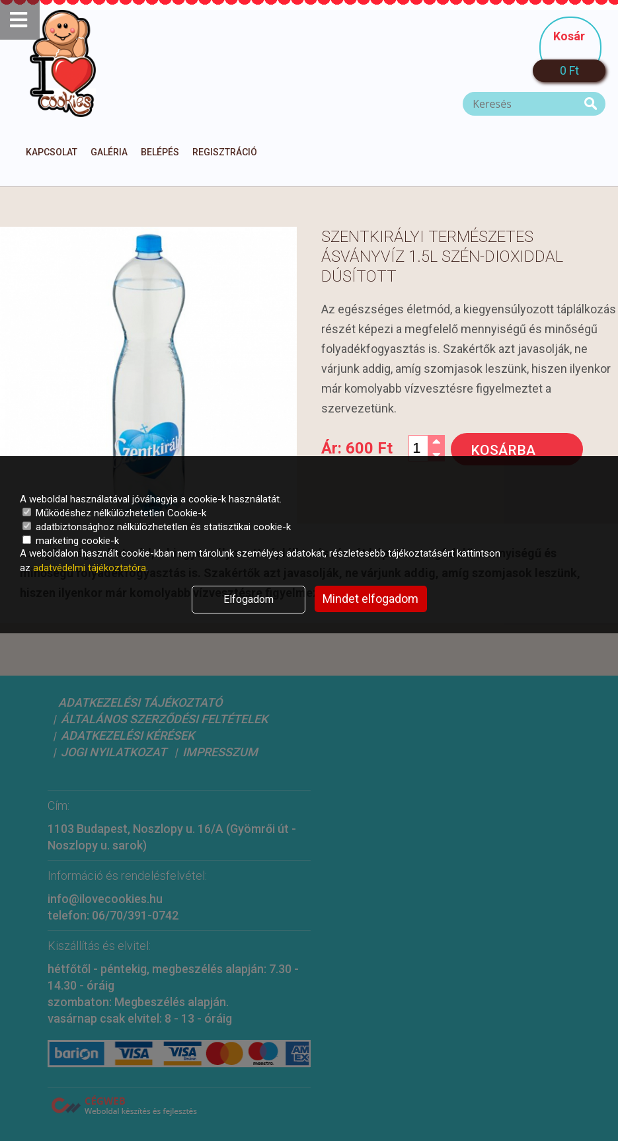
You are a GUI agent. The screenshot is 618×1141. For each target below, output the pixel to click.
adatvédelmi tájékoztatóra (89, 568)
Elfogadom (248, 599)
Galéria (109, 152)
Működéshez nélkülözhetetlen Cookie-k (114, 513)
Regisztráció (224, 152)
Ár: (357, 448)
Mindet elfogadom (370, 599)
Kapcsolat (51, 152)
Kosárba (503, 450)
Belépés (160, 152)
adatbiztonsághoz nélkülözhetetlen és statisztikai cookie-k (156, 527)
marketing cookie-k (70, 541)
